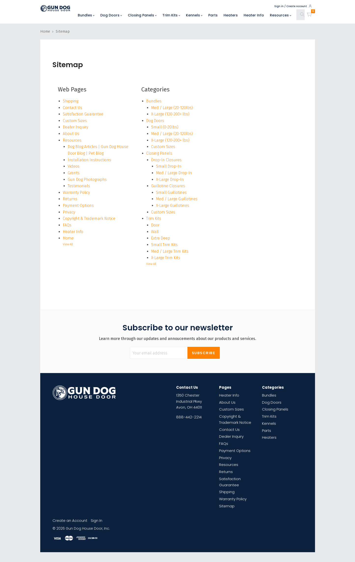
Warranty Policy (76, 192)
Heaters (231, 15)
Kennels (194, 15)
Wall (155, 231)
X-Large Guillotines (172, 205)
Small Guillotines (171, 192)
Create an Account (70, 520)
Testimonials (79, 186)
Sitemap (227, 506)
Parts (213, 15)
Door (155, 225)
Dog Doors (111, 15)
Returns (70, 199)
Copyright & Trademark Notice (89, 218)
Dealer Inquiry (75, 127)
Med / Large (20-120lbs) (172, 107)
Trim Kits (171, 15)
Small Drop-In (168, 166)
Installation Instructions (89, 160)
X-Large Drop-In (170, 179)
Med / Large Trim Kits (169, 251)
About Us (71, 133)
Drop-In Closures (166, 160)
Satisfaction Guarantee (83, 114)
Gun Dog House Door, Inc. (88, 528)
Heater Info (254, 15)
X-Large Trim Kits (165, 257)
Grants (73, 173)
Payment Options (78, 205)
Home (68, 238)
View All (68, 244)
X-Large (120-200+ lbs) (170, 114)
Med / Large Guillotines (176, 199)
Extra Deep (160, 238)
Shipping (70, 101)
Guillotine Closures (168, 186)
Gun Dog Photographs (87, 179)
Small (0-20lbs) (164, 127)
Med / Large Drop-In (174, 173)
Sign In (96, 520)
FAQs (67, 225)
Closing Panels (142, 15)
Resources (280, 15)
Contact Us (72, 107)
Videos (73, 166)
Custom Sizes (75, 120)
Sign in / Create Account (293, 6)
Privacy (69, 212)
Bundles (86, 15)
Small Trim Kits (164, 244)
